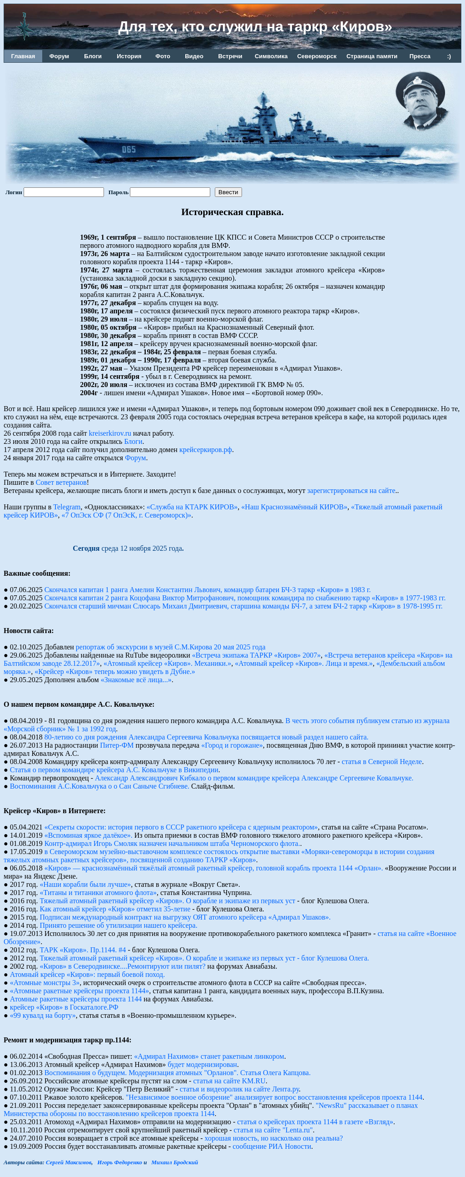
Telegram (66, 507)
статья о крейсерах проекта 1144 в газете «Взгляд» (315, 1122)
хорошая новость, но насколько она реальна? (274, 1138)
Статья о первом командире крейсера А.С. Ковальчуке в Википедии (114, 770)
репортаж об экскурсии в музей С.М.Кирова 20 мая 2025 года (171, 647)
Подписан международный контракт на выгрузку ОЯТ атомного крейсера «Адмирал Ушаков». (185, 917)
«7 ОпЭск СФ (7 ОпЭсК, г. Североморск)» (126, 515)
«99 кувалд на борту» (43, 1015)
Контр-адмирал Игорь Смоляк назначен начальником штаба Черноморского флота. (172, 843)
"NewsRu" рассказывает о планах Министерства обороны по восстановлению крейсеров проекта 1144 (211, 1109)
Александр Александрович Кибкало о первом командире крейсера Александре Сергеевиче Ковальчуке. (254, 778)
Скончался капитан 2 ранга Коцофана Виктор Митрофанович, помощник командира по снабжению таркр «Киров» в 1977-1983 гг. (245, 598)
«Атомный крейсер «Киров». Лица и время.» (304, 663)
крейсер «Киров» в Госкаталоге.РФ (64, 1007)
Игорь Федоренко (119, 1162)
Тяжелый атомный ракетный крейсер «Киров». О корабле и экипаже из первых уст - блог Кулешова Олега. (204, 958)
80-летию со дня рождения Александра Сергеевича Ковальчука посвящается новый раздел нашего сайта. (207, 737)
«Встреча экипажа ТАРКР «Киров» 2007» (256, 655)
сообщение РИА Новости (271, 1146)
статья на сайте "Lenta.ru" (273, 1130)
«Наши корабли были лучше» (85, 884)
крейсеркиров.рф (205, 449)
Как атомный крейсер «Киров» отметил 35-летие (115, 909)
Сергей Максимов (68, 1162)
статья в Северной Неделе (382, 761)
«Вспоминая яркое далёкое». (89, 835)
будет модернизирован (202, 1064)
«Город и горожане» (232, 745)
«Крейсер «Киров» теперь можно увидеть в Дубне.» (115, 671)
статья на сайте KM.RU (229, 1081)
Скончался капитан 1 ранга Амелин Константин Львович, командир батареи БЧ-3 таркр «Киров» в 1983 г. (208, 590)
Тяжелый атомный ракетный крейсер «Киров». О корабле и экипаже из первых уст (168, 901)
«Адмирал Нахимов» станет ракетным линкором (209, 1056)
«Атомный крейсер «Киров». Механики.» (167, 663)
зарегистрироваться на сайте (351, 490)
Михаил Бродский (174, 1162)
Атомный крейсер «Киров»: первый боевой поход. (87, 974)
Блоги (133, 441)
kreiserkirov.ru (110, 433)
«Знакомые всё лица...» (136, 680)
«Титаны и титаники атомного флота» (98, 892)
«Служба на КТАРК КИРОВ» (192, 507)
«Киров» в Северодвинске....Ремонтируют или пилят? (123, 966)
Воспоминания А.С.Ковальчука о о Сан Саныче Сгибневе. (99, 786)
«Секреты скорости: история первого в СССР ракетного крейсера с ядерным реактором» (181, 827)
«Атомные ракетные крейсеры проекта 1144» (79, 991)
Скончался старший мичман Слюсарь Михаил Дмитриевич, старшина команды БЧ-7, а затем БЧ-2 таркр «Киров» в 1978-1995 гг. (244, 606)
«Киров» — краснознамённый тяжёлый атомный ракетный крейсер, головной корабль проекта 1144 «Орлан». (214, 868)
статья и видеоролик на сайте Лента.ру (239, 1089)
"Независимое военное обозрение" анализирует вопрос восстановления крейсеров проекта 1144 (274, 1097)
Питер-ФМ (117, 745)
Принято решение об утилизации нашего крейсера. (119, 925)
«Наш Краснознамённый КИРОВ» (294, 507)
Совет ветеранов (61, 482)
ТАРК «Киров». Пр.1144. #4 (83, 950)
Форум (135, 458)
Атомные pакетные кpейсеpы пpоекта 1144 (76, 999)
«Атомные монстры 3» (45, 982)
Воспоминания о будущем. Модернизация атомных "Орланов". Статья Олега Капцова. (178, 1072)
